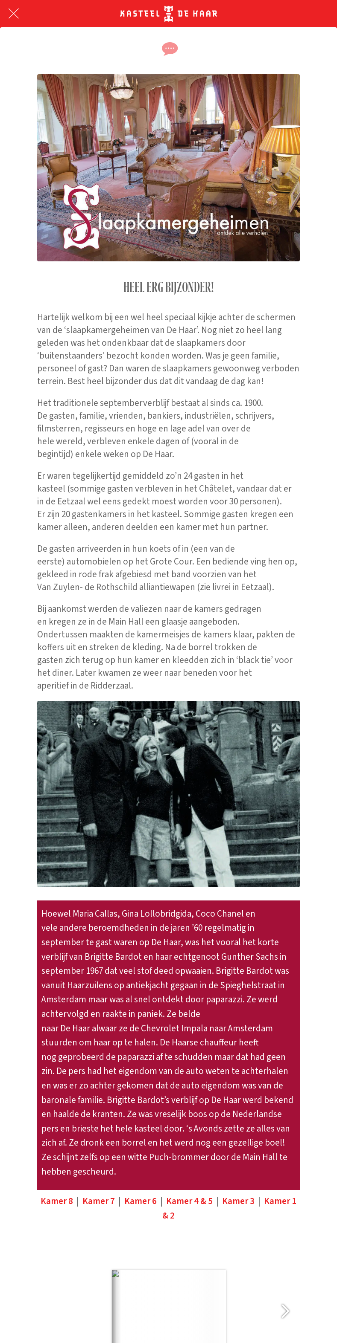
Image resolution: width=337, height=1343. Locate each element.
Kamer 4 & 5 (189, 1201)
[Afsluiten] (14, 14)
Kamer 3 (238, 1201)
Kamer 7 (98, 1201)
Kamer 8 (57, 1201)
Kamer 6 (140, 1201)
